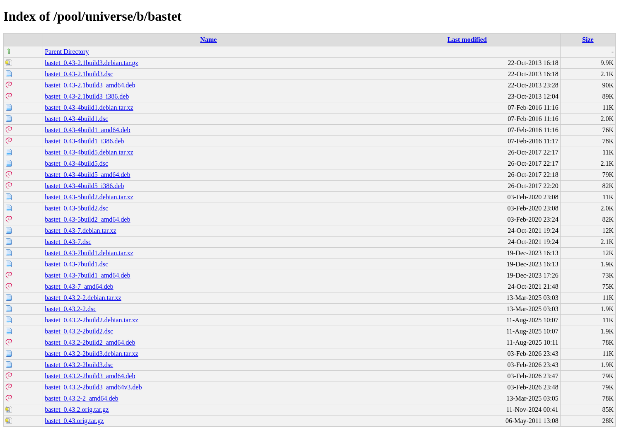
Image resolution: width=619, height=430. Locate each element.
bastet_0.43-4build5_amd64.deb (87, 174)
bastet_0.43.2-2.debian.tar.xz (83, 297)
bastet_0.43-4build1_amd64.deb (87, 129)
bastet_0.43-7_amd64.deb (79, 286)
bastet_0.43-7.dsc (68, 241)
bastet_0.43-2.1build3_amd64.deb (90, 85)
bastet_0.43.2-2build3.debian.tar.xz (91, 353)
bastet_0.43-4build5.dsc (76, 163)
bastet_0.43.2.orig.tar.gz (77, 409)
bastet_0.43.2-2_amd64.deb (81, 398)
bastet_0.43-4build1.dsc (76, 118)
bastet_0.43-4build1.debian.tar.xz (89, 107)
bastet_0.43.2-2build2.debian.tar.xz (91, 320)
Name (208, 39)
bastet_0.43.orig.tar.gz (74, 420)
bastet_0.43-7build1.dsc (76, 264)
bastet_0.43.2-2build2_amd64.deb (90, 342)
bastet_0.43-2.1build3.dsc (79, 73)
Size (588, 39)
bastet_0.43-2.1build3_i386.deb (87, 96)
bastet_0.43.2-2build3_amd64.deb (90, 375)
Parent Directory (67, 51)
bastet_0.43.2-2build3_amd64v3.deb (93, 387)
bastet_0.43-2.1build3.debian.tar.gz (91, 62)
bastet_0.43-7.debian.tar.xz (80, 230)
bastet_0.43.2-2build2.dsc (79, 331)
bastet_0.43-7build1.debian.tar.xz (89, 252)
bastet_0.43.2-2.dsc (70, 308)
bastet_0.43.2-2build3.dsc (79, 364)
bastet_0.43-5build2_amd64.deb (87, 219)
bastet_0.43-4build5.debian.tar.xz (89, 152)
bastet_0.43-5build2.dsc (76, 208)
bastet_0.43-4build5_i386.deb (84, 185)
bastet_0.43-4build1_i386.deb (84, 141)
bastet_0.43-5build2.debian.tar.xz (89, 197)
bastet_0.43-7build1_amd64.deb (87, 275)
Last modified (467, 39)
